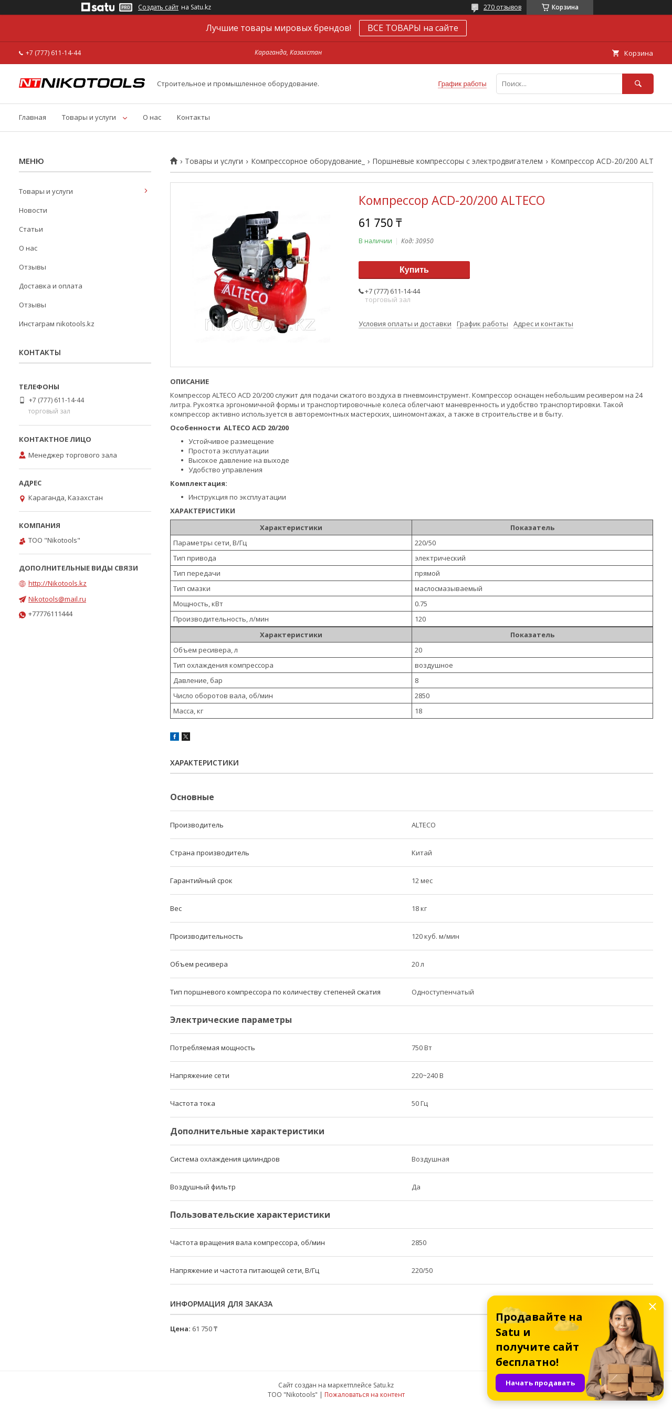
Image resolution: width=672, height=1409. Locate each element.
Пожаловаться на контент (364, 1394)
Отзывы (32, 267)
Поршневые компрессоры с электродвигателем (457, 161)
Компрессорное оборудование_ (308, 161)
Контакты (193, 117)
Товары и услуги (89, 117)
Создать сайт (158, 7)
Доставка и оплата (50, 286)
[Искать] (638, 84)
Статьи (31, 229)
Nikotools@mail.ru (57, 599)
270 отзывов (502, 7)
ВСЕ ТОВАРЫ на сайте (413, 28)
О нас (152, 117)
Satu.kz (383, 1385)
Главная (32, 117)
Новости (33, 210)
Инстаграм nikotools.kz (56, 323)
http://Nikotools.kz (57, 583)
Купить (414, 269)
